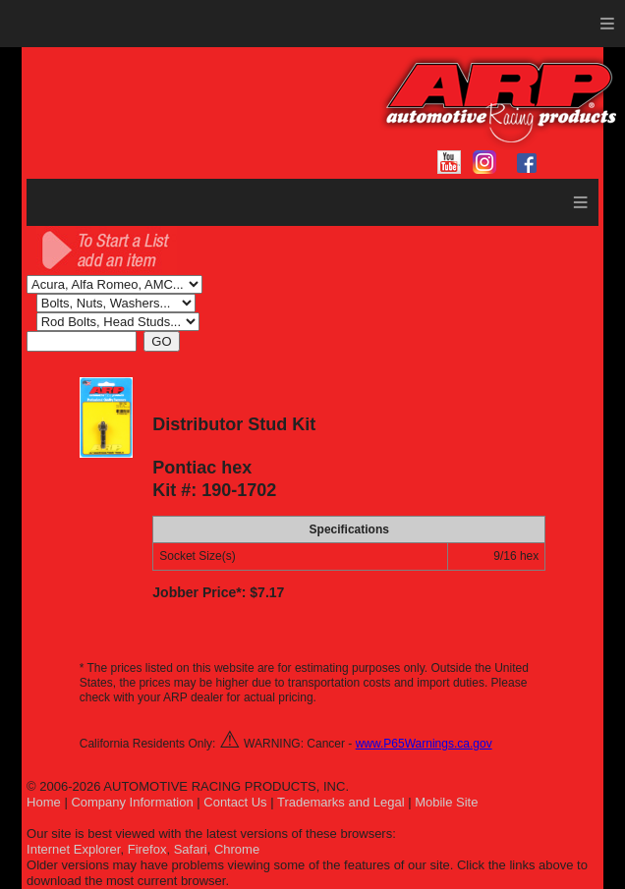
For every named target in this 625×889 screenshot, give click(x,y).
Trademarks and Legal (341, 802)
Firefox (147, 849)
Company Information (132, 802)
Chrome (236, 849)
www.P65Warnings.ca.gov (424, 743)
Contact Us (234, 802)
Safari (190, 849)
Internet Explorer (73, 849)
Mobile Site (446, 802)
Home (44, 802)
